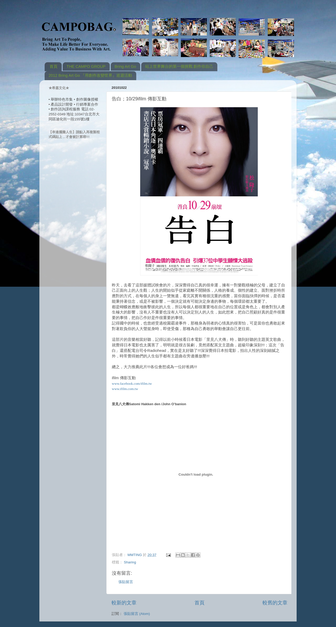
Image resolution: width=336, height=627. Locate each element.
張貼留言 (125, 582)
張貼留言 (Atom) (137, 614)
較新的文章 (124, 602)
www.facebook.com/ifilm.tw (132, 384)
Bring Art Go (125, 66)
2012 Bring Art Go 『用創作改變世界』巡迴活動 (90, 75)
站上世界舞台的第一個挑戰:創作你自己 (179, 66)
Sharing (130, 562)
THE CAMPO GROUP (86, 66)
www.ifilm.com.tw (125, 389)
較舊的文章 (274, 602)
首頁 (53, 66)
